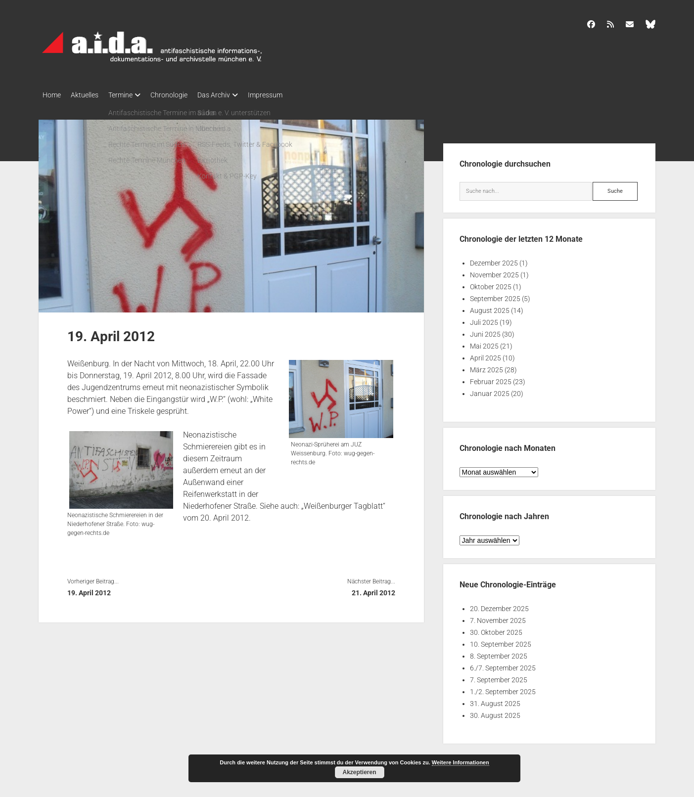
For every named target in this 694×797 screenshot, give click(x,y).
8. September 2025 (498, 653)
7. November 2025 (498, 617)
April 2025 (485, 355)
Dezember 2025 (494, 260)
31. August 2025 (495, 701)
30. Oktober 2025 (496, 629)
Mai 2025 (484, 343)
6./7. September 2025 (503, 665)
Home (52, 95)
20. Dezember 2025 (499, 606)
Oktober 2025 (490, 284)
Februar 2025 (490, 379)
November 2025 (494, 272)
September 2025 (495, 296)
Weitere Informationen (460, 762)
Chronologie (183, 95)
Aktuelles (89, 95)
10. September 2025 (500, 641)
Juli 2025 (484, 319)
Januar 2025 (489, 391)
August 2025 (489, 307)
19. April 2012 (89, 590)
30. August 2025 (495, 712)
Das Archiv (233, 95)
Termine (130, 95)
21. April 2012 (373, 590)
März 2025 (486, 367)
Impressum (290, 95)
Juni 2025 (485, 331)
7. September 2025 (498, 677)
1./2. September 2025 (503, 689)
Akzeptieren (359, 772)
